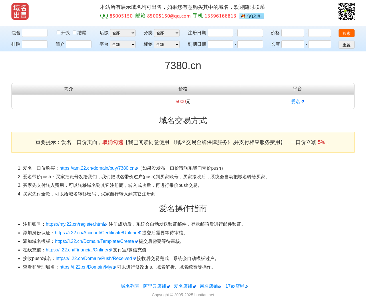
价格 (275, 32)
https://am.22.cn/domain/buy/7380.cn (96, 168)
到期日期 (197, 44)
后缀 (104, 32)
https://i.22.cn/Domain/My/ (85, 267)
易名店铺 (209, 286)
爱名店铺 (183, 286)
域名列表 (130, 286)
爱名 (295, 101)
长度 (275, 44)
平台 (104, 44)
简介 (60, 44)
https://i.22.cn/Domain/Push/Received (94, 258)
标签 (148, 44)
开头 (64, 32)
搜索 (347, 33)
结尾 (79, 32)
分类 (148, 32)
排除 (16, 44)
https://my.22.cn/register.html (75, 224)
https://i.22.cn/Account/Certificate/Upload (96, 232)
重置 (347, 45)
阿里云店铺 (154, 286)
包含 (16, 32)
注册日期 (197, 32)
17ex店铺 (235, 286)
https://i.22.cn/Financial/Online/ (77, 249)
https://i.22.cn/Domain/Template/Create (94, 241)
